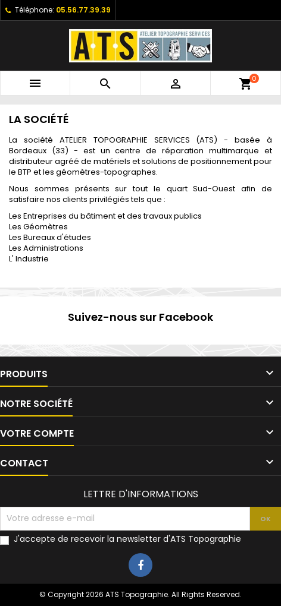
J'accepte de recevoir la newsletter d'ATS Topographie (127, 539)
